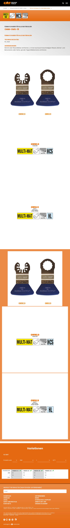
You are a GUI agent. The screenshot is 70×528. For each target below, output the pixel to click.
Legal (5, 500)
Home (5, 8)
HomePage (7, 496)
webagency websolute (11, 524)
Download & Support (43, 500)
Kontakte (7, 504)
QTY (54, 460)
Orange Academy (41, 504)
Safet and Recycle (10, 502)
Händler (6, 498)
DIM (21, 460)
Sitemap (16, 515)
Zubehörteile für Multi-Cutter (18, 8)
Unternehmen (40, 496)
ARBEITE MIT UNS (40, 502)
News (37, 498)
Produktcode (7, 460)
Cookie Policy (11, 515)
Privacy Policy (5, 515)
